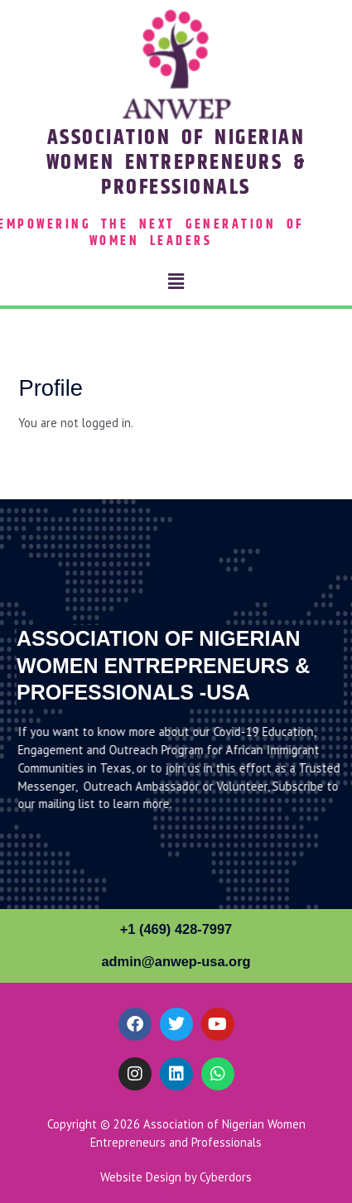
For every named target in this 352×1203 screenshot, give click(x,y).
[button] (176, 281)
